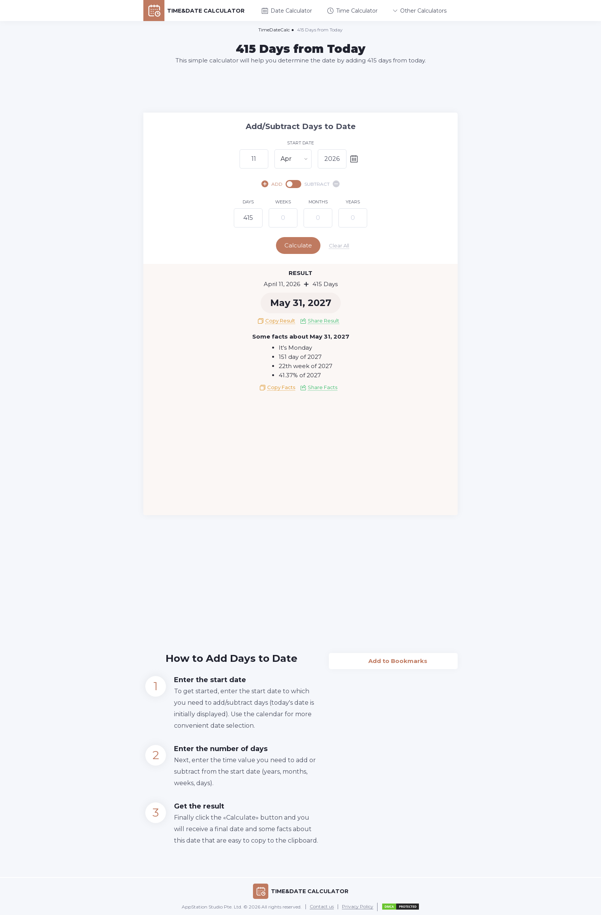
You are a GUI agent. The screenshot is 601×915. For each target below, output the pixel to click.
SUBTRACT (322, 183)
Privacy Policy (357, 906)
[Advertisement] (300, 88)
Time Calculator (352, 10)
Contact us (322, 906)
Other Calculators (420, 10)
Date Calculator (287, 10)
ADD (271, 183)
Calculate (300, 245)
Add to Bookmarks (393, 658)
